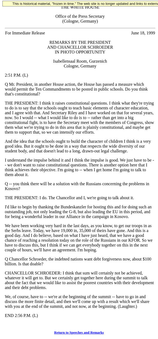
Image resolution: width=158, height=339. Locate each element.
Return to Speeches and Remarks (79, 332)
